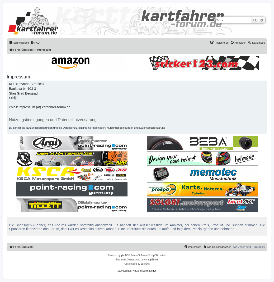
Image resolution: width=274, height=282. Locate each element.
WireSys (145, 264)
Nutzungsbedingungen (120, 127)
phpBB (124, 255)
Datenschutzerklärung (152, 127)
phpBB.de (152, 259)
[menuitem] (35, 42)
